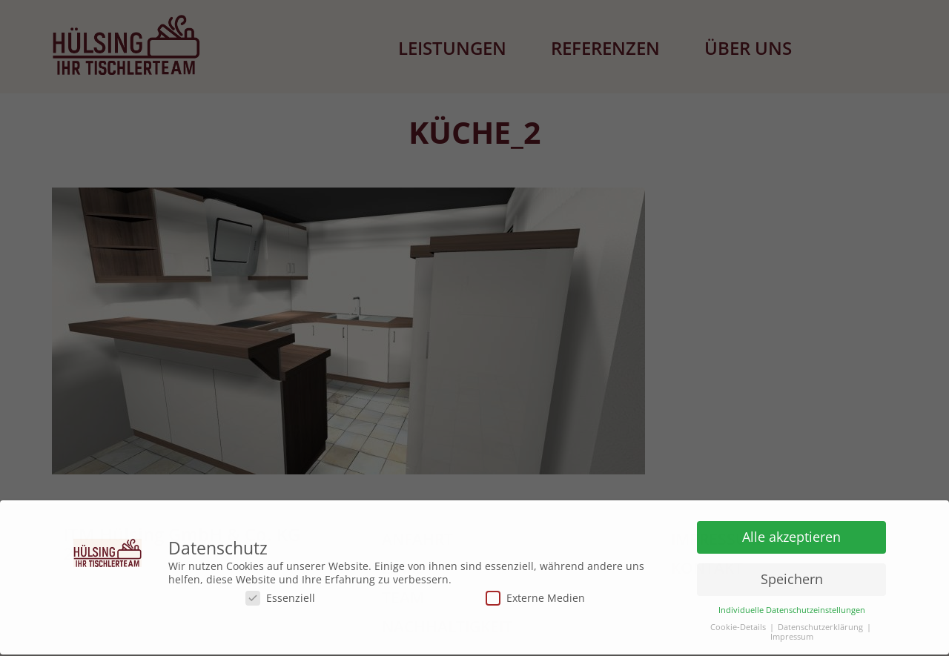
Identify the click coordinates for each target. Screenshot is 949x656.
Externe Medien (535, 595)
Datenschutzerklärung (820, 624)
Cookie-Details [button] (738, 624)
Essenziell (280, 595)
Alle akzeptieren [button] (791, 534)
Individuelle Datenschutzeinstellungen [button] (791, 607)
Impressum (791, 634)
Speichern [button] (792, 576)
